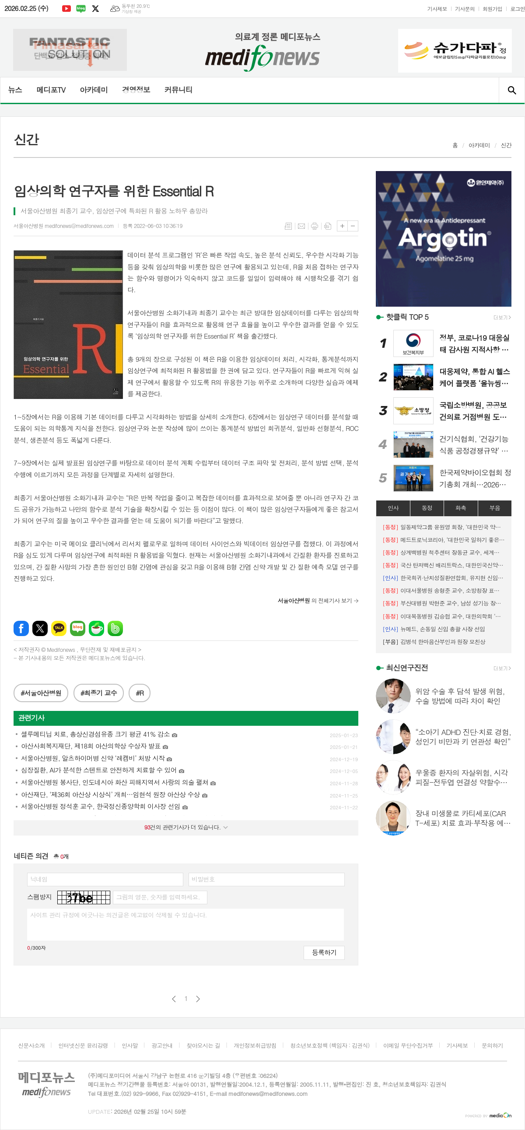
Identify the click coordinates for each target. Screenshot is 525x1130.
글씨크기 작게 (352, 225)
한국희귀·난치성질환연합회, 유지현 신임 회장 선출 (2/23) (443, 578)
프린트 (314, 226)
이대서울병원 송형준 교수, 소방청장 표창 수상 (443, 590)
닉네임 (38, 879)
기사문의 (465, 8)
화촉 (460, 508)
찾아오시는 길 (203, 1045)
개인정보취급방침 (255, 1045)
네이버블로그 (81, 8)
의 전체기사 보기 (315, 600)
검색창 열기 (512, 90)
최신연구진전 (407, 667)
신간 (506, 145)
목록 (288, 226)
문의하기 (492, 1045)
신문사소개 (31, 1045)
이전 (174, 999)
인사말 (130, 1045)
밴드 (115, 628)
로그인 (517, 8)
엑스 (95, 8)
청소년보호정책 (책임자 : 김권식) (329, 1045)
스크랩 (327, 226)
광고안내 (162, 1045)
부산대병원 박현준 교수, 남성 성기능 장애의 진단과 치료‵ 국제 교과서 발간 (443, 603)
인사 (393, 508)
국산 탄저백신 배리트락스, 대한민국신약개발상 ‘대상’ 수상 (443, 565)
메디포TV (50, 89)
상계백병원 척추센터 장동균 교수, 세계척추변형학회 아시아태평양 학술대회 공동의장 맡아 (443, 552)
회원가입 (492, 8)
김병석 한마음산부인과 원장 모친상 (433, 641)
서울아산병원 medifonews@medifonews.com (64, 225)
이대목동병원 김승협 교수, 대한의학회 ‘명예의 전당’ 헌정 (443, 616)
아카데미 (94, 89)
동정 (427, 508)
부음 (495, 508)
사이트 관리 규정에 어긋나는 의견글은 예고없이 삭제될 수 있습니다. (118, 915)
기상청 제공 (131, 11)
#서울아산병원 (41, 692)
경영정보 (136, 89)
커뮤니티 (178, 89)
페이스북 (21, 628)
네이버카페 (96, 628)
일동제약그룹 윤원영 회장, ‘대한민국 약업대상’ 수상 (443, 527)
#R (140, 692)
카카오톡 (58, 628)
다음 (198, 999)
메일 (301, 226)
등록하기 (324, 952)
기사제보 (437, 8)
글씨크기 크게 (342, 225)
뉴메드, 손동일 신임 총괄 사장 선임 (433, 629)
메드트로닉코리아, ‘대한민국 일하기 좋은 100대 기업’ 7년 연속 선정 (443, 539)
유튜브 (66, 8)
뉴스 (15, 89)
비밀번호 (203, 879)
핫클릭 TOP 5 (407, 316)
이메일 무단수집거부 (408, 1045)
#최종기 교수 (98, 692)
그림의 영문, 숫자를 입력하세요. (158, 897)
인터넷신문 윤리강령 (83, 1045)
